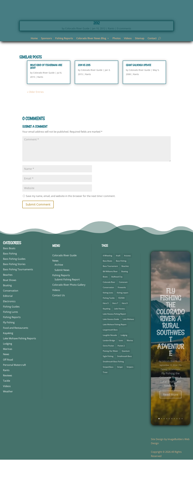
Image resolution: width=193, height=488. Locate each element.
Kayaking (8, 361)
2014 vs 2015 (84, 93)
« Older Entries (35, 120)
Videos (128, 38)
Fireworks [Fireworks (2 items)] (122, 315)
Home (34, 38)
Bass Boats (9, 276)
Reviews (7, 403)
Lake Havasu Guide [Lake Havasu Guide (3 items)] (111, 347)
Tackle (6, 409)
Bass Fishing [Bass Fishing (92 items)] (121, 289)
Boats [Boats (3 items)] (105, 305)
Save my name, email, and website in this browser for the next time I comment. (70, 224)
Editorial (8, 324)
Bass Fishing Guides (14, 287)
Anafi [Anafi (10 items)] (118, 284)
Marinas (7, 377)
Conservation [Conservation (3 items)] (108, 315)
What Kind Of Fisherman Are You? (46, 95)
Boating (7, 313)
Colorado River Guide (77, 56)
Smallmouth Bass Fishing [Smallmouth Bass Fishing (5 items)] (113, 390)
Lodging (7, 372)
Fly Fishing (9, 350)
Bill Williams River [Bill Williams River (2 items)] (110, 299)
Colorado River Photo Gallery (68, 313)
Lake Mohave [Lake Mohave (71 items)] (128, 347)
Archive (59, 293)
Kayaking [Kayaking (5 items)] (106, 337)
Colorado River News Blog (91, 38)
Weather (8, 419)
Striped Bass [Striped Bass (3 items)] (108, 395)
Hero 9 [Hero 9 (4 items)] (125, 331)
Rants (111, 56)
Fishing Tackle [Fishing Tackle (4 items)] (109, 326)
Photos (116, 38)
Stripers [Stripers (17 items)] (130, 395)
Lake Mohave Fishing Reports (19, 366)
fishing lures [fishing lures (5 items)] (108, 321)
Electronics (9, 329)
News (6, 382)
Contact (152, 38)
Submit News (62, 298)
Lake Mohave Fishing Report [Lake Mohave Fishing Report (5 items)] (114, 352)
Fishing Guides (11, 335)
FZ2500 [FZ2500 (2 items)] (121, 326)
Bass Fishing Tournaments (18, 297)
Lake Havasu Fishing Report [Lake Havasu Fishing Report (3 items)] (114, 342)
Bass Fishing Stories (14, 292)
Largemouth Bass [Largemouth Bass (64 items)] (110, 358)
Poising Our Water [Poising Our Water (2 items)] (110, 379)
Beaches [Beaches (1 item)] (125, 294)
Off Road (8, 388)
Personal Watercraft (14, 393)
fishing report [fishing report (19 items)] (122, 321)
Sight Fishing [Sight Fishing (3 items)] (108, 384)
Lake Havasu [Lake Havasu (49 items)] (119, 337)
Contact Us (58, 323)
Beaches (8, 303)
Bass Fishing (10, 282)
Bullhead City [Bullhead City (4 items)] (116, 305)
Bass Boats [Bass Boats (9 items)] (107, 289)
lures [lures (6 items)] (121, 368)
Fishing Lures (10, 340)
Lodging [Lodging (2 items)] (124, 363)
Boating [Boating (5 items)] (124, 299)
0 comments (124, 56)
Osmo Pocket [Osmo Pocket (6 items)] (108, 374)
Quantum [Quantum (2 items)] (126, 379)
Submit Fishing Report (67, 307)
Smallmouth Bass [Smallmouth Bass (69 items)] (124, 384)
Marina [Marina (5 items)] (130, 368)
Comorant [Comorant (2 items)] (123, 310)
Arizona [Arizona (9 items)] (127, 284)
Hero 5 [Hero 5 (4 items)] (106, 331)
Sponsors (46, 38)
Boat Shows (9, 308)
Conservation (10, 319)
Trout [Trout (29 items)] (105, 400)
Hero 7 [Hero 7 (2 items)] (115, 331)
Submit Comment (38, 233)
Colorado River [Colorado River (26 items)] (109, 310)
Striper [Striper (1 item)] (120, 395)
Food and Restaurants (15, 356)
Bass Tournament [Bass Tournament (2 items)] (110, 294)
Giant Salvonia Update (138, 93)
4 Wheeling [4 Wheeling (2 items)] (107, 284)
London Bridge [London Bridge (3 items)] (109, 368)
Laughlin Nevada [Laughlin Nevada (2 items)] (110, 363)
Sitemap (139, 38)
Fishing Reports (64, 38)
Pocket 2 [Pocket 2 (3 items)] (121, 374)
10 (182, 446)
